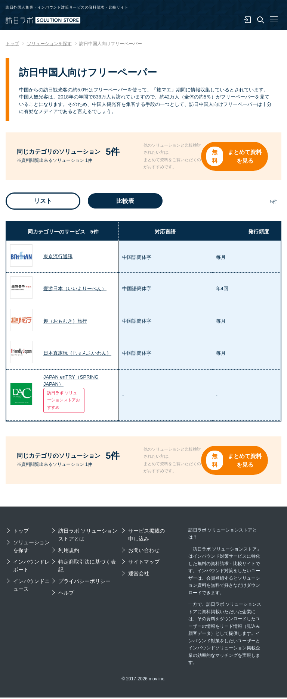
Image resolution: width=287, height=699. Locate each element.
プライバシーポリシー (84, 583)
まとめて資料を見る (246, 156)
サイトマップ (144, 563)
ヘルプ (66, 594)
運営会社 (138, 575)
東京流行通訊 (57, 257)
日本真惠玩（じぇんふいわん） (77, 354)
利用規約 (68, 552)
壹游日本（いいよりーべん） (75, 289)
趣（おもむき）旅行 (65, 322)
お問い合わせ (144, 552)
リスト (43, 201)
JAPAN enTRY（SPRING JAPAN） (71, 381)
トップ (21, 532)
